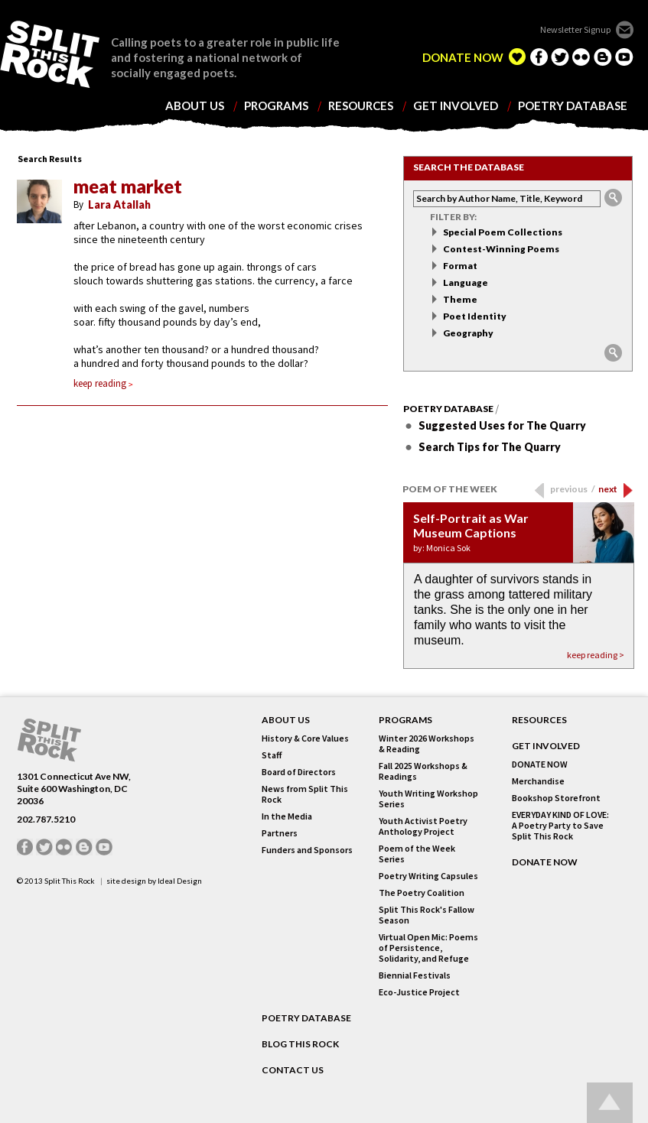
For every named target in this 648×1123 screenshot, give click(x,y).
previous (572, 489)
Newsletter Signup (575, 29)
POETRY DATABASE (306, 1018)
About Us (286, 720)
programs (276, 105)
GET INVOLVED (546, 746)
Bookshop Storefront (556, 798)
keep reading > (595, 654)
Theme (460, 299)
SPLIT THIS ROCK (49, 740)
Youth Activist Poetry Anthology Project (423, 826)
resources (360, 105)
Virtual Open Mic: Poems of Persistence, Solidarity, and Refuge (428, 948)
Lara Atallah (119, 204)
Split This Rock (69, 880)
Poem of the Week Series (417, 854)
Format (460, 265)
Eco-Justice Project (419, 992)
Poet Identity (474, 316)
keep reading (103, 383)
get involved (455, 105)
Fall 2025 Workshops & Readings (423, 771)
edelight (517, 56)
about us (194, 105)
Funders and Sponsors (307, 850)
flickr (581, 56)
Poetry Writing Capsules (428, 876)
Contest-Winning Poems (501, 249)
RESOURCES (539, 720)
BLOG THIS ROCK (300, 1044)
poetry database (572, 105)
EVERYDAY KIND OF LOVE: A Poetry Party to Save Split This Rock (560, 826)
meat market (127, 186)
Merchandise (538, 781)
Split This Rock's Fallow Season (426, 915)
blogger (603, 56)
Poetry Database (448, 409)
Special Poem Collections (502, 232)
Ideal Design (180, 880)
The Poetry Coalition (421, 893)
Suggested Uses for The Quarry (502, 425)
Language (465, 282)
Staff (272, 755)
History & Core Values (305, 738)
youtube (624, 56)
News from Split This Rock (305, 794)
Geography (468, 333)
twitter (560, 56)
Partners (280, 833)
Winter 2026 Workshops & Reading (426, 744)
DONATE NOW (462, 57)
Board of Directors (299, 772)
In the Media (287, 816)
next (607, 489)
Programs (405, 720)
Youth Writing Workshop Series (428, 799)
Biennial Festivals (415, 975)
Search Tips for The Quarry (489, 446)
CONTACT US (293, 1070)
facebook (538, 56)
